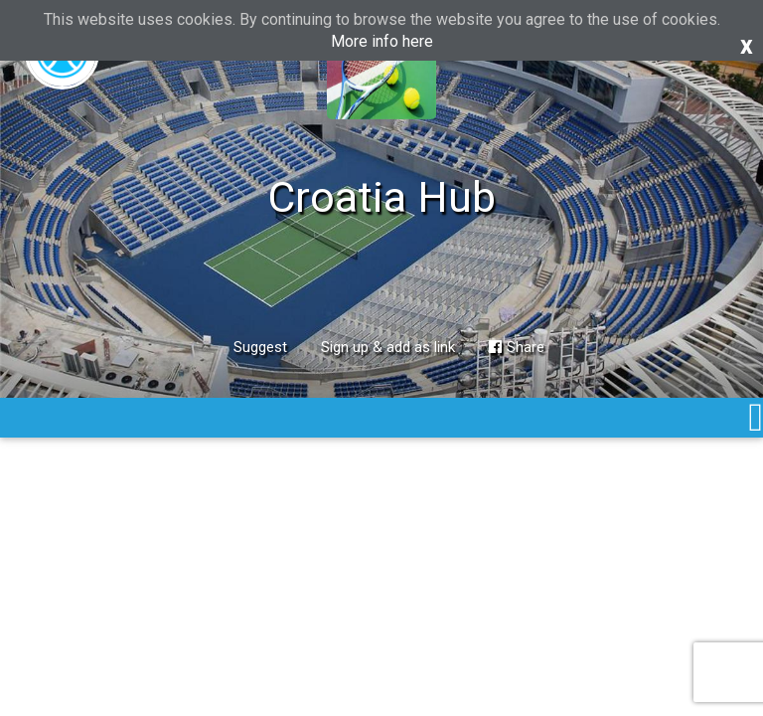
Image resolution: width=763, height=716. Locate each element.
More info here (382, 41)
